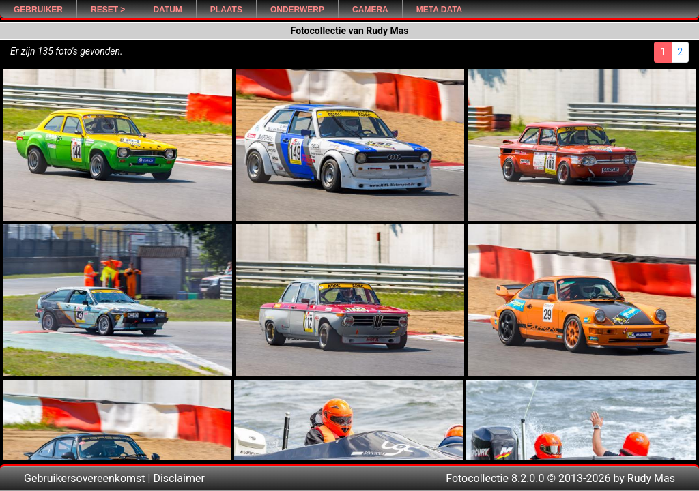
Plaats (226, 9)
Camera (370, 9)
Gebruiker (38, 9)
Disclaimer (178, 478)
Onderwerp (297, 9)
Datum (167, 9)
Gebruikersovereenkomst (84, 478)
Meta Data (439, 9)
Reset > (108, 9)
